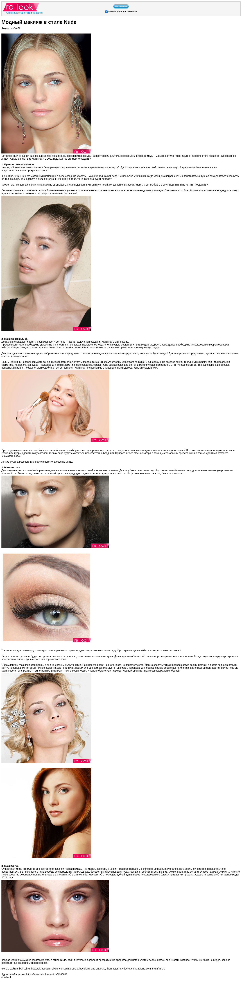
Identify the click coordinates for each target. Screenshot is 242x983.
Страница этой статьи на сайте (24, 12)
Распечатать (121, 6)
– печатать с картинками (121, 11)
